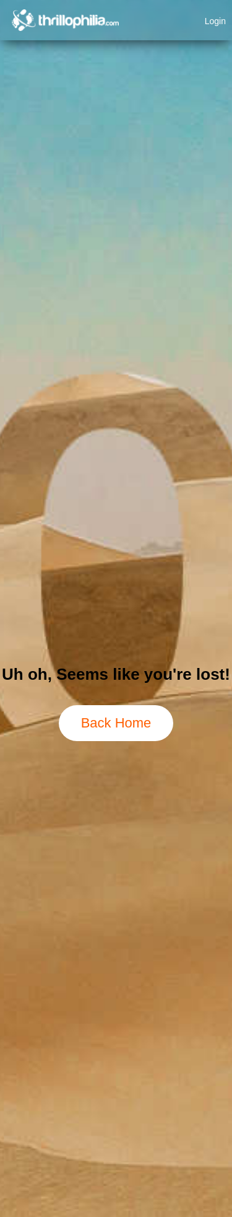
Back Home (116, 723)
